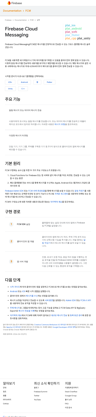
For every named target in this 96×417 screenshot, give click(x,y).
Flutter (49, 82)
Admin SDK (71, 300)
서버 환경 (49, 300)
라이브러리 (7, 399)
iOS (23, 291)
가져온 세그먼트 (61, 194)
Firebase (8, 20)
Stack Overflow (71, 391)
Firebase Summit (40, 391)
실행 (38, 20)
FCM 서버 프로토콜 (36, 191)
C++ (23, 89)
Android (24, 82)
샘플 (4, 395)
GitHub (6, 403)
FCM (28, 10)
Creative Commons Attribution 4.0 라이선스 (50, 325)
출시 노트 (68, 399)
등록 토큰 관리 (76, 315)
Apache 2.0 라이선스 (13, 327)
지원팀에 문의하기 (71, 387)
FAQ (66, 403)
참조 (4, 391)
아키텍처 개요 (56, 202)
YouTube (37, 399)
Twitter (36, 395)
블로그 (36, 387)
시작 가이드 (15, 287)
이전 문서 (68, 407)
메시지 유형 (59, 124)
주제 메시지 (15, 308)
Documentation (12, 10)
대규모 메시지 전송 (59, 315)
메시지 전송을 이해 (26, 311)
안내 (4, 387)
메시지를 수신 (32, 296)
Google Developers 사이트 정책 (64, 327)
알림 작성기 (79, 191)
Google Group (70, 395)
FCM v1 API (85, 300)
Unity (10, 89)
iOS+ (10, 82)
